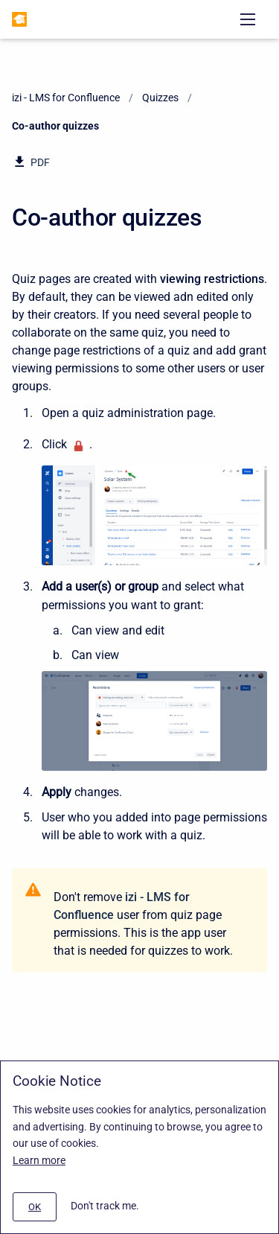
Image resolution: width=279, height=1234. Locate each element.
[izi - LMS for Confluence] (19, 19)
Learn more (39, 1160)
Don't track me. (105, 1206)
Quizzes (160, 98)
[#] (35, 1206)
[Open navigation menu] (247, 19)
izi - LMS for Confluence (66, 98)
